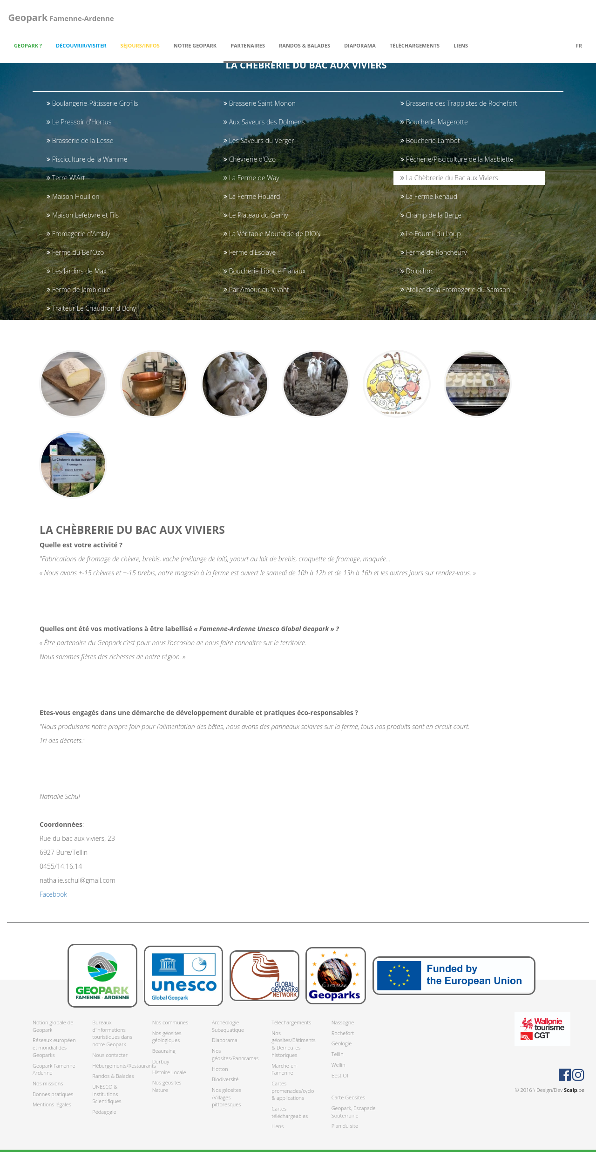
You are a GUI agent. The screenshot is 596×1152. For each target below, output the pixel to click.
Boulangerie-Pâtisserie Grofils (92, 103)
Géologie (342, 1043)
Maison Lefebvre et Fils (83, 215)
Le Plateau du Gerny (256, 215)
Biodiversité (225, 1079)
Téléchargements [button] (415, 45)
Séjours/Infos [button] (140, 45)
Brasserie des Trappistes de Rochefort (458, 103)
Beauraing (164, 1050)
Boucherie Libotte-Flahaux (264, 270)
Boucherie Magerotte (434, 121)
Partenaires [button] (247, 45)
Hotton (220, 1068)
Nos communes (170, 1022)
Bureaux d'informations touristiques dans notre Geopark (112, 1033)
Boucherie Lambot (430, 140)
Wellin (338, 1064)
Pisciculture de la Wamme (87, 159)
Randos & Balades (113, 1076)
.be (574, 1089)
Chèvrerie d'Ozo (250, 159)
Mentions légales (52, 1104)
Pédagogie (104, 1111)
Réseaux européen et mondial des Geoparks (54, 1047)
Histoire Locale (169, 1072)
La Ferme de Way (251, 177)
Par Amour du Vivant (256, 289)
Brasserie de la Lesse (80, 140)
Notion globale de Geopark (53, 1026)
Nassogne (343, 1022)
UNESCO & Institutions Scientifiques (106, 1093)
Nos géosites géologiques (167, 1036)
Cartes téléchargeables (289, 1112)
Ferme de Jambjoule (78, 289)
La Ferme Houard (252, 196)
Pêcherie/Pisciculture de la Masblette (457, 159)
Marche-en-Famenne (284, 1069)
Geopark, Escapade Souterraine (354, 1111)
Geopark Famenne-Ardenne (55, 1069)
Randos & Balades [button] (304, 45)
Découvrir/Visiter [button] (81, 45)
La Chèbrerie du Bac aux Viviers (449, 177)
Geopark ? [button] (28, 45)
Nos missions (48, 1083)
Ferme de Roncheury (433, 252)
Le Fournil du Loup (430, 233)
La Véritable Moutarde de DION (272, 233)
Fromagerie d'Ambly (78, 233)
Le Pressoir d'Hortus (79, 121)
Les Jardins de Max (77, 270)
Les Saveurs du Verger (259, 140)
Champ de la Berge (430, 215)
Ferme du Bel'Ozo (75, 252)
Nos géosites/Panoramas (234, 1054)
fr (579, 45)
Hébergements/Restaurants (115, 1065)
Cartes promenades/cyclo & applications (292, 1090)
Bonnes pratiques (53, 1094)
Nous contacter (110, 1054)
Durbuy (160, 1061)
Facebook (54, 899)
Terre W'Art (66, 177)
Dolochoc (416, 270)
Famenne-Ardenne (60, 17)
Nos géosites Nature (167, 1086)
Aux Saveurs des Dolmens (264, 121)
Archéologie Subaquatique (228, 1026)
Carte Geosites (348, 1097)
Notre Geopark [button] (195, 45)
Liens (461, 45)
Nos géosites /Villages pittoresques (226, 1097)
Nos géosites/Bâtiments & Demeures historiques (293, 1043)
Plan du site (345, 1126)
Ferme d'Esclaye (250, 252)
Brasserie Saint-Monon (260, 103)
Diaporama (360, 45)
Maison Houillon (73, 196)
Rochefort (343, 1032)
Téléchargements (291, 1022)
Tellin (338, 1053)
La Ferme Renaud (428, 196)
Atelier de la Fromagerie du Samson (455, 289)
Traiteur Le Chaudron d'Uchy (91, 308)
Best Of (340, 1075)
